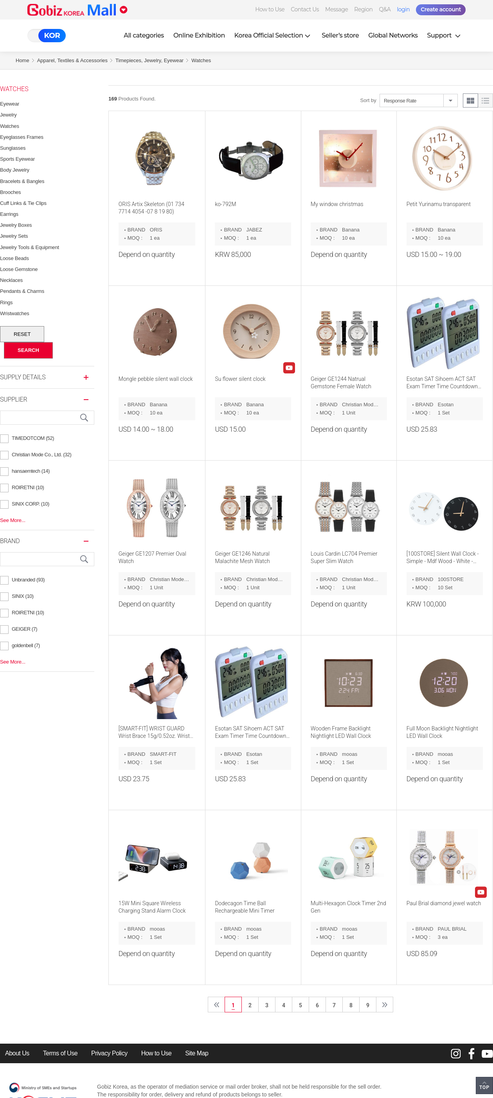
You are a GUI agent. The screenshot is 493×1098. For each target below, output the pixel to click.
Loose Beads (14, 258)
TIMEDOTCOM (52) (33, 438)
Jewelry (8, 115)
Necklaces (11, 280)
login (403, 9)
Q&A (385, 9)
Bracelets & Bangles (22, 181)
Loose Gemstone (19, 269)
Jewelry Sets (14, 236)
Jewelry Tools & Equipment (29, 247)
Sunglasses (12, 148)
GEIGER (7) (24, 629)
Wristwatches (14, 313)
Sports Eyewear (17, 159)
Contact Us (305, 9)
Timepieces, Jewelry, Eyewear (149, 60)
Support (444, 35)
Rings (6, 302)
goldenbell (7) (26, 645)
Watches (201, 60)
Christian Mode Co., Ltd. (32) (41, 455)
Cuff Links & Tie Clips (23, 203)
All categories (144, 35)
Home (22, 60)
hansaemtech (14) (31, 471)
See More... (12, 520)
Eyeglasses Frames (21, 137)
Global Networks (392, 35)
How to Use (269, 9)
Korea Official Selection (273, 35)
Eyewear (9, 104)
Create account (441, 9)
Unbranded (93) (28, 580)
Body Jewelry (14, 170)
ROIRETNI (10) (28, 487)
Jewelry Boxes (16, 225)
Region (363, 9)
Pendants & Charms (22, 291)
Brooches (10, 192)
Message (336, 9)
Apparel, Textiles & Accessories (72, 60)
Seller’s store (340, 35)
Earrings (9, 214)
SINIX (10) (23, 596)
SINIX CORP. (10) (30, 504)
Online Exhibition (199, 35)
